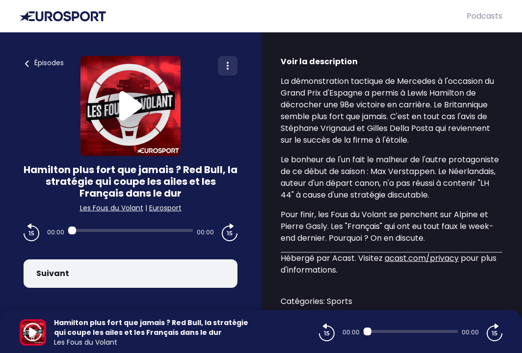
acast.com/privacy (422, 258)
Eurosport (165, 208)
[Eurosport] (243, 16)
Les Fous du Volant (111, 208)
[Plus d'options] (227, 66)
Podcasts (484, 16)
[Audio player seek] (130, 230)
